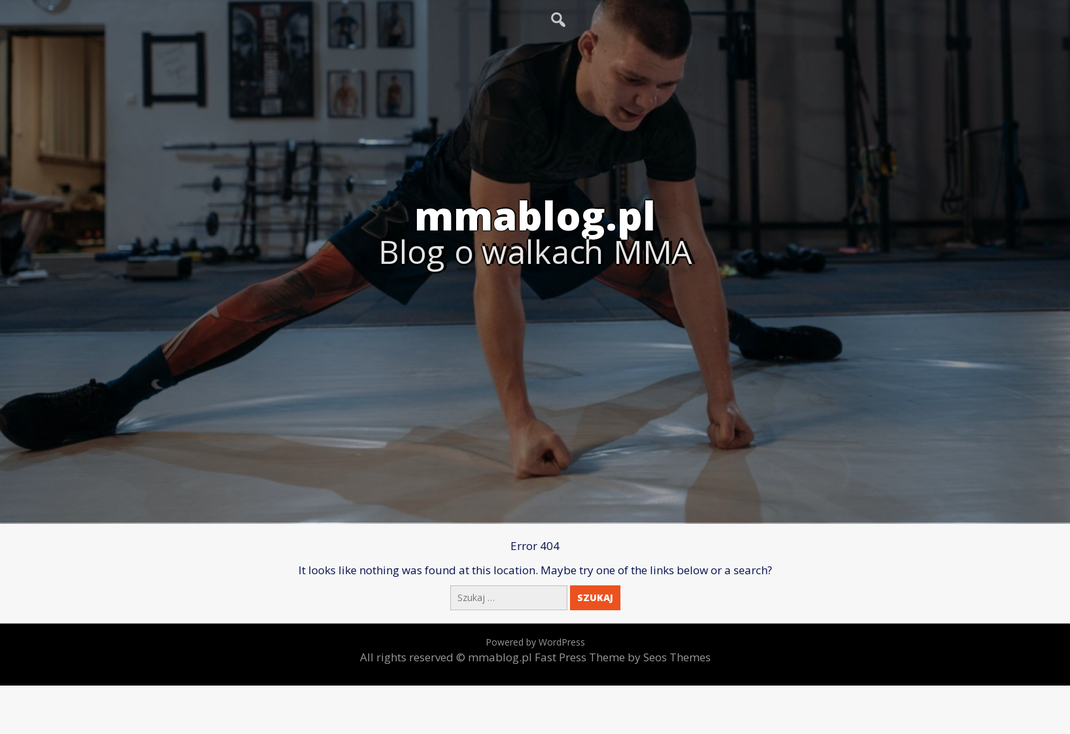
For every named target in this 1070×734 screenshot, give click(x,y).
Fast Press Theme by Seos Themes (623, 657)
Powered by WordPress (535, 642)
